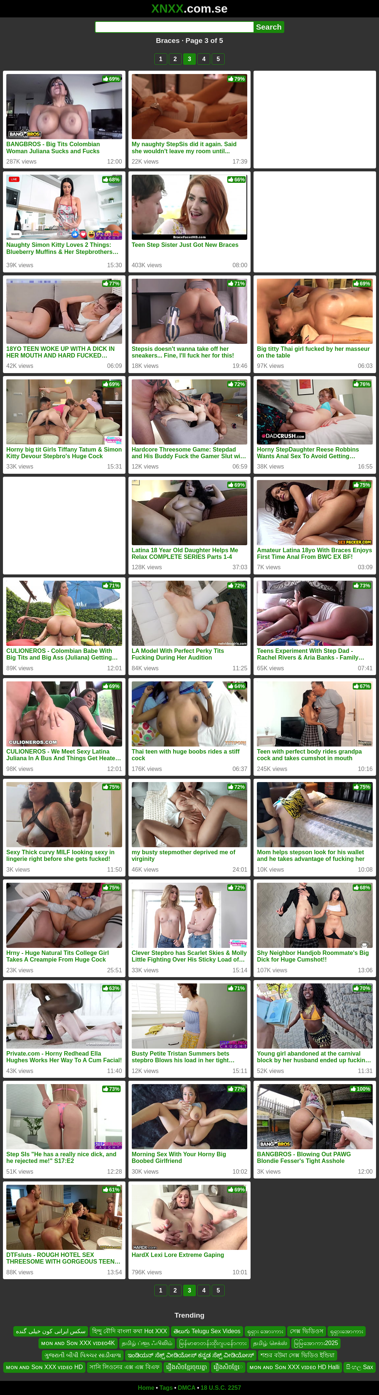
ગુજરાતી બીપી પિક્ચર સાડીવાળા (82, 1355)
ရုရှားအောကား (346, 1331)
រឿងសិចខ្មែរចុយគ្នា (186, 1367)
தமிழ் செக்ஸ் (270, 1343)
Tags (166, 1388)
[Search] (174, 27)
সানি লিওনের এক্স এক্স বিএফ (125, 1367)
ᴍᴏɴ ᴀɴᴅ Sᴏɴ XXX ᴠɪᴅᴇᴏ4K (78, 1343)
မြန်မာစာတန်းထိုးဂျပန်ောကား (212, 1343)
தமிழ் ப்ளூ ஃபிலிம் (147, 1343)
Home (146, 1388)
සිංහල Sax (359, 1367)
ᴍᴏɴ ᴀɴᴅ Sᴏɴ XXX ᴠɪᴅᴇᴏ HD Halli (294, 1367)
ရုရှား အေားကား (265, 1331)
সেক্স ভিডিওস (306, 1331)
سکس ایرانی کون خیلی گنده (50, 1331)
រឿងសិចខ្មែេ (228, 1367)
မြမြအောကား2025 (316, 1343)
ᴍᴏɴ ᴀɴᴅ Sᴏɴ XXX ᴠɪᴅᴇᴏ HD (44, 1367)
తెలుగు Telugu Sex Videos (207, 1331)
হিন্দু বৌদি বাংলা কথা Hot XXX (129, 1331)
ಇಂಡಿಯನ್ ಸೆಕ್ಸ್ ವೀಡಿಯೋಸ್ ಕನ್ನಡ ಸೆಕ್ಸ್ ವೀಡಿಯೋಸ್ (191, 1355)
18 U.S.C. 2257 (221, 1388)
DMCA (186, 1388)
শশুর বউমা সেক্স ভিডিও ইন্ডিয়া (298, 1355)
